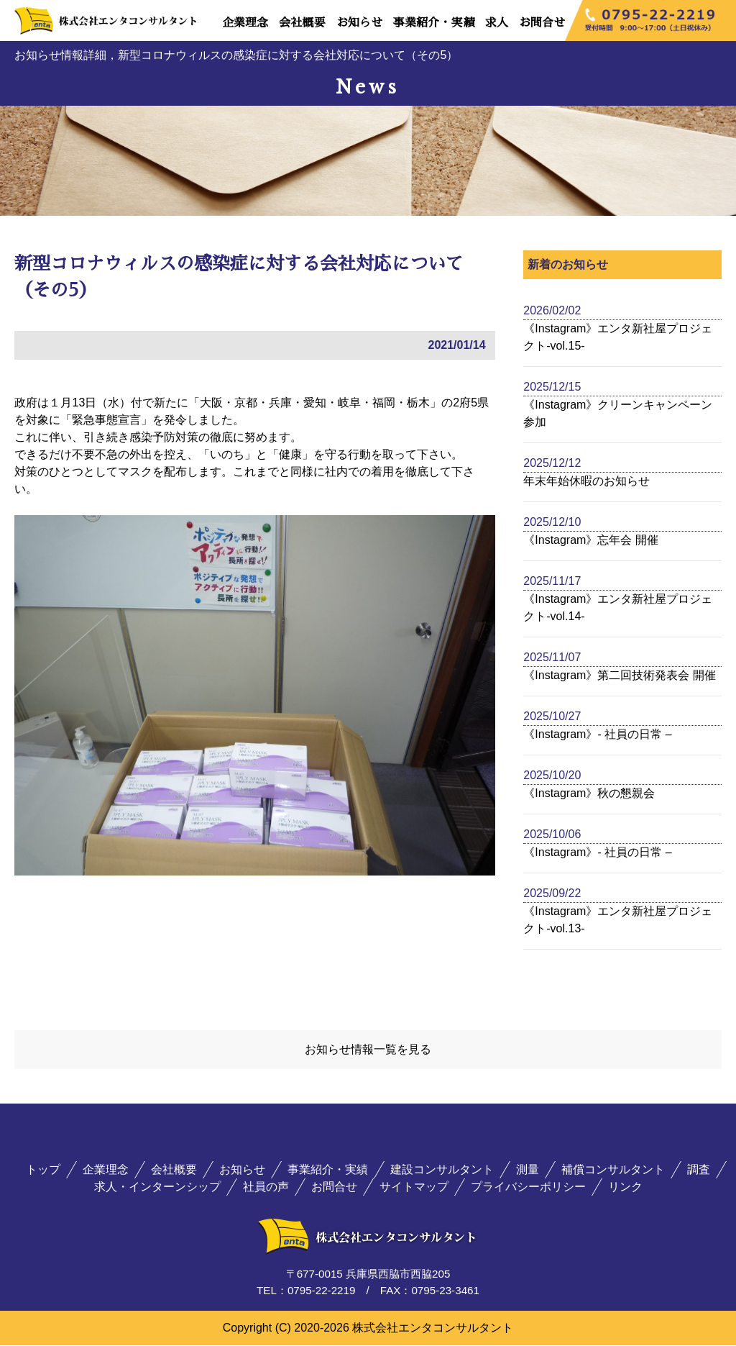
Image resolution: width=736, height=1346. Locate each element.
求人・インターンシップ (157, 1188)
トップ (43, 1171)
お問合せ (542, 23)
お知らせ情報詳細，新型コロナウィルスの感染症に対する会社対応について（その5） (236, 55)
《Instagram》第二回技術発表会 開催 (619, 675)
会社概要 (302, 23)
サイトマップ (414, 1188)
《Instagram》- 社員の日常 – (597, 734)
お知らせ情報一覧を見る (368, 1050)
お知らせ (359, 23)
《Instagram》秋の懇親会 (589, 793)
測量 (527, 1171)
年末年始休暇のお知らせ (586, 481)
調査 (698, 1171)
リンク (625, 1188)
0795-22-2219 (322, 1292)
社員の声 (266, 1188)
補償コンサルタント (613, 1171)
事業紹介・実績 (433, 23)
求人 (496, 23)
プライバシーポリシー (528, 1188)
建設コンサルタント (442, 1171)
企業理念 (245, 23)
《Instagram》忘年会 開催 (590, 540)
